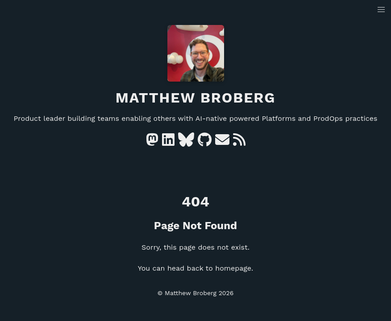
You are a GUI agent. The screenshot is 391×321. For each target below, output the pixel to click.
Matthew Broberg (196, 97)
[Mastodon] (152, 142)
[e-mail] (222, 142)
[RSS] (239, 142)
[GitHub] (205, 142)
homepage (233, 268)
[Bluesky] (186, 142)
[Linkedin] (168, 142)
